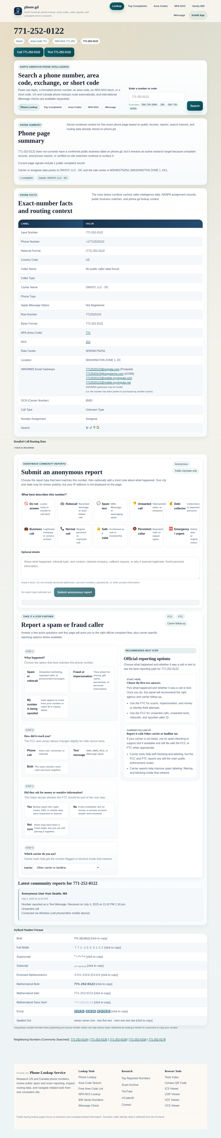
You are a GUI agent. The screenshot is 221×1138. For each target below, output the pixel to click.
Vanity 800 (198, 6)
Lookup (116, 6)
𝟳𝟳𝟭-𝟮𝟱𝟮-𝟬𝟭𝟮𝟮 (93, 984)
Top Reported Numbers (136, 1078)
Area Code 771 (38, 41)
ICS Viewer (172, 1088)
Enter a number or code (143, 88)
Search (194, 105)
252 (88, 341)
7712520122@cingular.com (102, 369)
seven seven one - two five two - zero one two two (113, 1020)
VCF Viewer (172, 1099)
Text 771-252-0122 (59, 52)
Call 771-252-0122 (28, 52)
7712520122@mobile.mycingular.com (109, 378)
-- (24, 447)
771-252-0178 (157, 1039)
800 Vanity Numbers (91, 1099)
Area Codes (161, 6)
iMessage (179, 15)
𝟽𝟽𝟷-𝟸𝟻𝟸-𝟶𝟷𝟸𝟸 (92, 1002)
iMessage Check (89, 1105)
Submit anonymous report (74, 592)
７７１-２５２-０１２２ (97, 947)
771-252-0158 (137, 1039)
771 (88, 332)
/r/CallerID (128, 1098)
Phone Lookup (29, 107)
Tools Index (172, 1077)
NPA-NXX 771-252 (65, 41)
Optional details (30, 552)
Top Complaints (137, 6)
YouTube (127, 1091)
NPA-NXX (179, 6)
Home (19, 41)
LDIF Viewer (172, 1094)
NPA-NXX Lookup (89, 1094)
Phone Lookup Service (48, 1073)
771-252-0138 (118, 1039)
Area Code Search (90, 1082)
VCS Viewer (172, 1105)
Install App (198, 15)
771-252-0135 (98, 1039)
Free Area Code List (91, 1088)
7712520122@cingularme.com (104, 373)
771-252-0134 (79, 1039)
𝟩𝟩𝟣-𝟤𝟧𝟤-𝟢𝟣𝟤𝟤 (92, 993)
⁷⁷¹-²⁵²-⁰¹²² (88, 956)
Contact (126, 1104)
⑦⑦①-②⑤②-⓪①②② (96, 974)
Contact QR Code (175, 1082)
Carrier (28, 867)
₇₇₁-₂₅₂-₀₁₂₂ (89, 965)
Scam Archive (130, 1084)
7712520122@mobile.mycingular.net (108, 382)
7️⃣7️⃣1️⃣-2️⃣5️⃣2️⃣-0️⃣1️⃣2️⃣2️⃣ (101, 1011)
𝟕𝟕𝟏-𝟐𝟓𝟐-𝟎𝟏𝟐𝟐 (90, 938)
